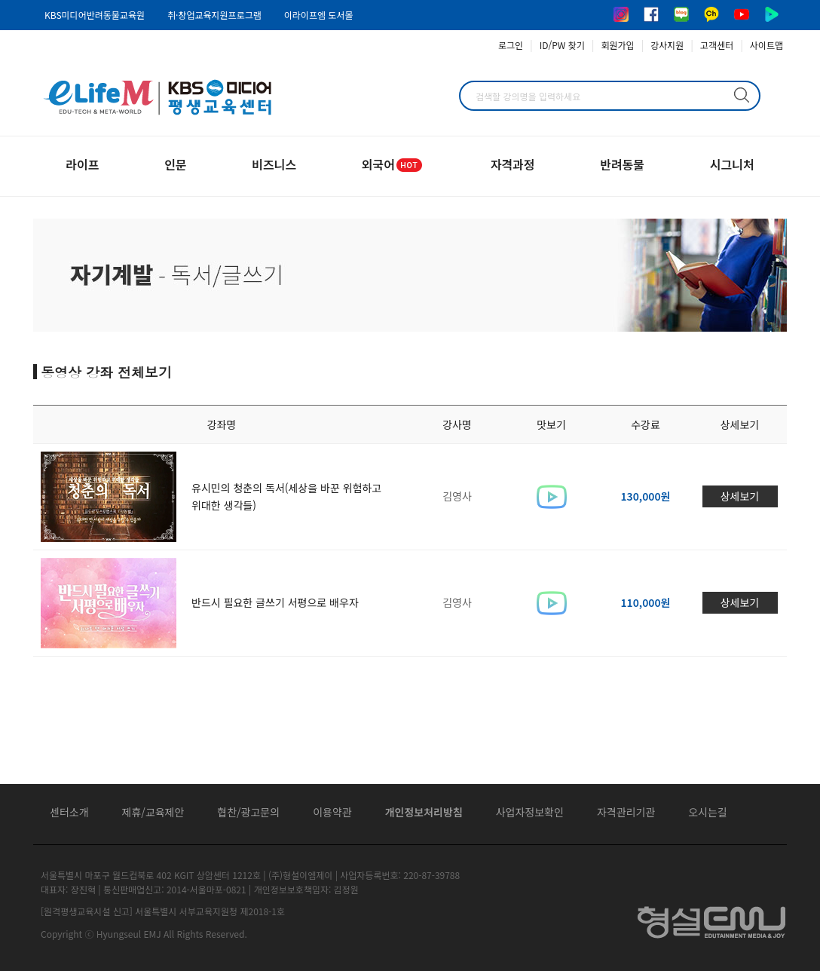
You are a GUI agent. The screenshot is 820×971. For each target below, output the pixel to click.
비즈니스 (274, 164)
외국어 (393, 164)
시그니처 (732, 164)
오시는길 (707, 811)
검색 (741, 95)
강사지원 (667, 44)
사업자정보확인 (530, 811)
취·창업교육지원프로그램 (214, 14)
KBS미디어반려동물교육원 (94, 14)
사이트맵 (766, 44)
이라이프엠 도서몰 (318, 14)
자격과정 (513, 164)
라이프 (82, 164)
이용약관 (332, 811)
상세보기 (740, 496)
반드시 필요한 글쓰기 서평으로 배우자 (275, 602)
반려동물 (622, 164)
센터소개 (69, 811)
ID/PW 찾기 (562, 44)
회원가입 (617, 44)
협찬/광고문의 (248, 811)
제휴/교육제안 (153, 811)
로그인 (510, 44)
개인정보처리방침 (424, 811)
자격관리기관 (626, 811)
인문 (175, 164)
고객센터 (716, 44)
